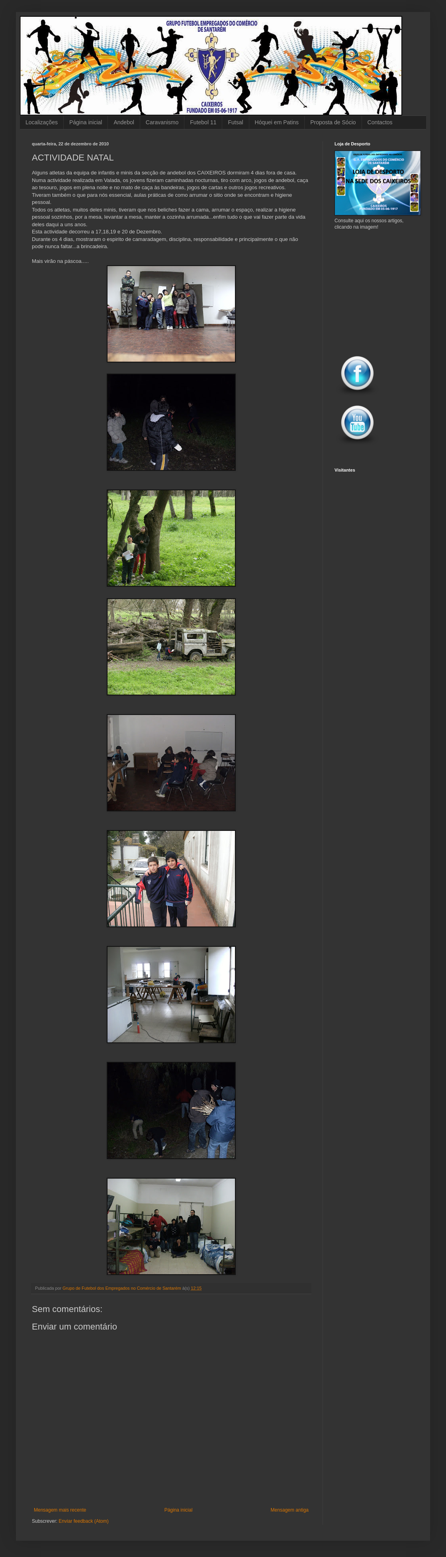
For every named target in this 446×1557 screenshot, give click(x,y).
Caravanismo (162, 122)
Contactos (380, 122)
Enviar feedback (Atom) (83, 1521)
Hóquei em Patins (277, 122)
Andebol (123, 122)
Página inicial (85, 122)
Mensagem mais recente (60, 1510)
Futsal (235, 122)
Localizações (41, 122)
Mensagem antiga (290, 1510)
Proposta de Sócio (333, 122)
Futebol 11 (203, 122)
